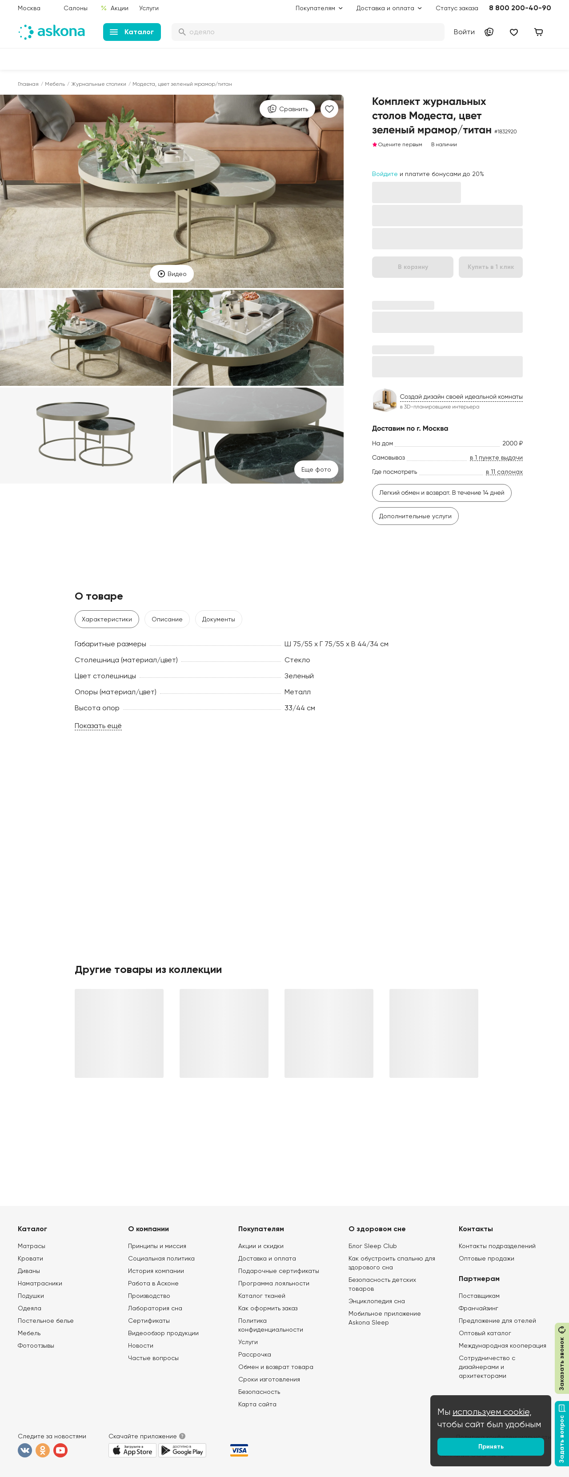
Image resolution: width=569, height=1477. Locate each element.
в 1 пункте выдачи (496, 457)
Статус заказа (457, 8)
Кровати (30, 1258)
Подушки (31, 1295)
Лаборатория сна (155, 1308)
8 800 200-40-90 (520, 8)
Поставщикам (479, 1295)
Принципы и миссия (157, 1245)
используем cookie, (492, 1412)
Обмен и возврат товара (275, 1366)
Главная (28, 84)
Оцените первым (397, 144)
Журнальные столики (98, 84)
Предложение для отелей (497, 1320)
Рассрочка (254, 1354)
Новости (140, 1345)
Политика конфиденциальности (270, 1325)
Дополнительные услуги (415, 516)
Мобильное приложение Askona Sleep (385, 1318)
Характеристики (107, 619)
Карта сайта (257, 1404)
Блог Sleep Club (373, 1245)
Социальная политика (161, 1258)
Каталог (132, 32)
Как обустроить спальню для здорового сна (392, 1263)
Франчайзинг (478, 1308)
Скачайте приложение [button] (142, 1436)
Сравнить (287, 109)
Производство (149, 1295)
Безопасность (259, 1391)
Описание (167, 619)
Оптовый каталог (485, 1333)
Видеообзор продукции (163, 1333)
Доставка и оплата (267, 1258)
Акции (114, 8)
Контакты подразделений (497, 1245)
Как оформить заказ (267, 1308)
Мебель (55, 84)
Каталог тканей (261, 1295)
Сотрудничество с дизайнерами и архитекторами (487, 1366)
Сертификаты (149, 1320)
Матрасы (31, 1245)
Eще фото (316, 469)
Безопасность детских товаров (382, 1284)
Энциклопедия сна (377, 1301)
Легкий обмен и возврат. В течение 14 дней (442, 492)
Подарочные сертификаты (278, 1270)
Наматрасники (40, 1283)
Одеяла (29, 1308)
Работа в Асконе (153, 1283)
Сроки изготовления (269, 1379)
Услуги (149, 8)
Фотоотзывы (36, 1345)
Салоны (76, 8)
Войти (464, 32)
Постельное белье (46, 1320)
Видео (172, 273)
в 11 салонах (504, 471)
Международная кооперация (502, 1345)
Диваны (29, 1270)
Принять (491, 1446)
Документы (218, 619)
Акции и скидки (261, 1245)
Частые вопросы (153, 1357)
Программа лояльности (273, 1283)
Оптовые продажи (486, 1258)
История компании (156, 1270)
